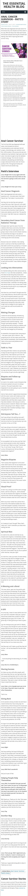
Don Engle (7, 272)
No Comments (15, 26)
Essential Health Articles (21, 24)
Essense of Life (4, 24)
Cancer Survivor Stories (6, 26)
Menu (3, 12)
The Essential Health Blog (14, 5)
